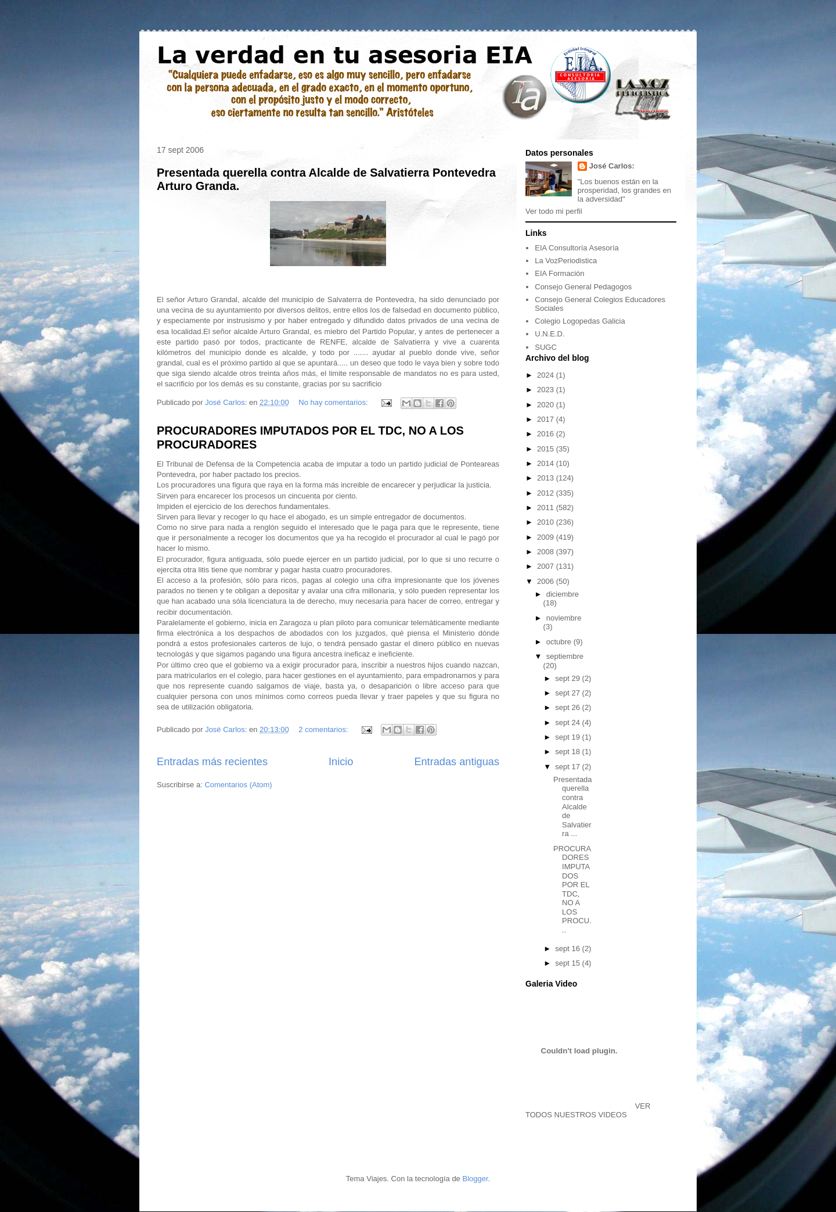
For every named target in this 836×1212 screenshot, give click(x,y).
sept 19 (568, 737)
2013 (546, 478)
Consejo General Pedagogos (583, 286)
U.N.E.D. (549, 333)
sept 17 (568, 766)
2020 (546, 404)
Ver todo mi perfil (553, 211)
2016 (546, 433)
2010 (546, 522)
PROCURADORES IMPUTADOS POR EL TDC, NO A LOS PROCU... (572, 889)
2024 (546, 375)
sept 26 (568, 707)
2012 (546, 493)
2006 (546, 581)
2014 (546, 463)
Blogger (475, 1178)
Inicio (341, 762)
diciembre (562, 594)
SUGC (546, 347)
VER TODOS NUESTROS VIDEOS (587, 1110)
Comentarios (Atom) (238, 784)
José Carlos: (612, 166)
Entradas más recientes (212, 762)
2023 (546, 389)
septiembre (564, 656)
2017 (546, 419)
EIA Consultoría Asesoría (577, 247)
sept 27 (568, 693)
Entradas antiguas (456, 762)
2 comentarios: (324, 729)
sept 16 (568, 948)
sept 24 (568, 722)
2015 (546, 448)
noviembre (564, 618)
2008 (546, 551)
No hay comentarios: (334, 402)
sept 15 (568, 963)
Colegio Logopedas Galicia (580, 321)
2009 (546, 537)
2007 (546, 566)
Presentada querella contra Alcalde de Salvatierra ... (572, 806)
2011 (546, 507)
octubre (560, 641)
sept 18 (568, 751)
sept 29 (568, 678)
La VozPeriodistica (566, 260)
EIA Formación (559, 273)
